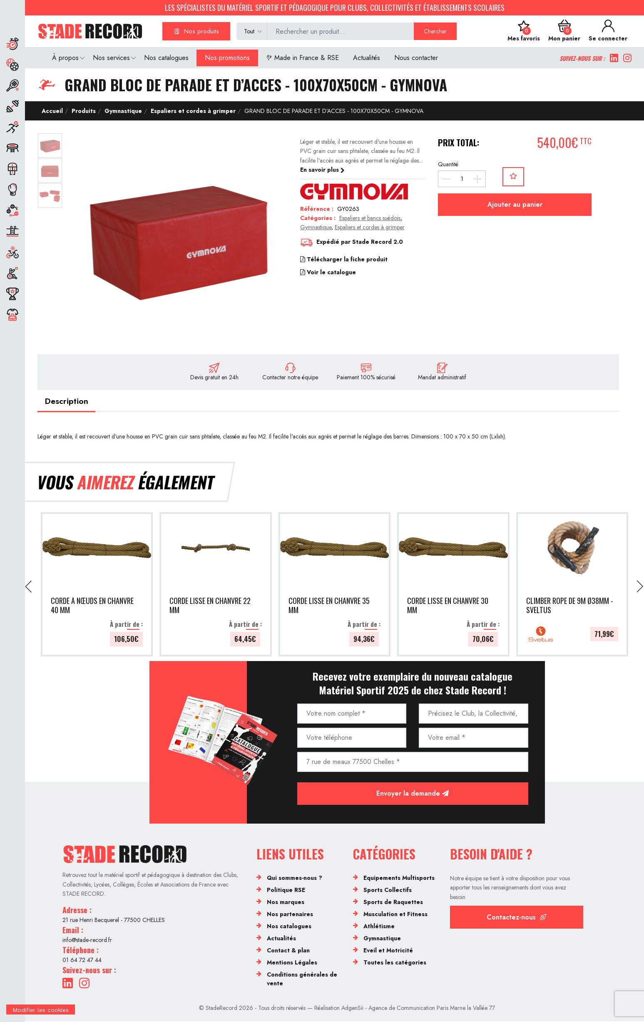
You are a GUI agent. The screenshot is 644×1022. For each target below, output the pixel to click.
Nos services (111, 58)
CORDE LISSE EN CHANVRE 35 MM (329, 607)
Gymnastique (122, 111)
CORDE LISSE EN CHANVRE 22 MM (210, 607)
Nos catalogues (166, 58)
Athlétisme (379, 927)
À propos (65, 58)
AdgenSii (352, 1009)
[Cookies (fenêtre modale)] (40, 1016)
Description (68, 402)
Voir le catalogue (328, 272)
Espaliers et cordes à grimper (192, 111)
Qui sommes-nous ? (294, 878)
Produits (83, 111)
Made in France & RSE (302, 58)
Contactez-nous (517, 918)
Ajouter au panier (514, 204)
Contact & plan (288, 951)
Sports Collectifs (387, 891)
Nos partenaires (290, 915)
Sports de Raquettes (393, 903)
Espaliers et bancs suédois (369, 218)
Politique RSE (286, 891)
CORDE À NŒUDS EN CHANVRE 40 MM (92, 607)
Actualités (366, 58)
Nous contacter (416, 58)
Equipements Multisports (399, 878)
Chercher (435, 31)
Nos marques (285, 903)
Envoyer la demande (412, 794)
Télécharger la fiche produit (344, 259)
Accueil (52, 111)
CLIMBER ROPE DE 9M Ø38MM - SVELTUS (569, 607)
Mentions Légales (292, 963)
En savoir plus (322, 169)
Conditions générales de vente (302, 979)
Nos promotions (227, 58)
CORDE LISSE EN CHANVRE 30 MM (447, 607)
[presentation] (29, 587)
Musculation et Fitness (395, 915)
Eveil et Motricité (388, 951)
